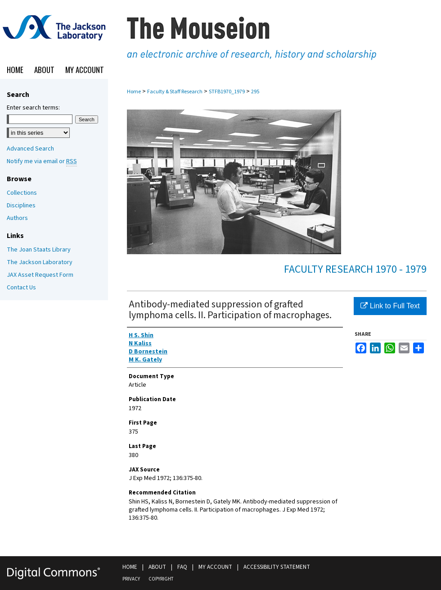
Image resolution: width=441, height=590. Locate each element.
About (157, 567)
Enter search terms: (33, 107)
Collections (22, 192)
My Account (215, 567)
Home (134, 92)
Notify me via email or (42, 161)
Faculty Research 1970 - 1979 (355, 269)
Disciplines (21, 205)
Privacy (131, 579)
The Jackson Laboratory (39, 262)
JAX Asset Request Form (40, 274)
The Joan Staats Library (39, 249)
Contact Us (21, 287)
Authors (17, 218)
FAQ (182, 567)
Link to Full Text (389, 306)
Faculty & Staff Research (174, 92)
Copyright (160, 579)
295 (255, 92)
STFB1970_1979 (227, 92)
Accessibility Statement (276, 567)
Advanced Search (30, 148)
